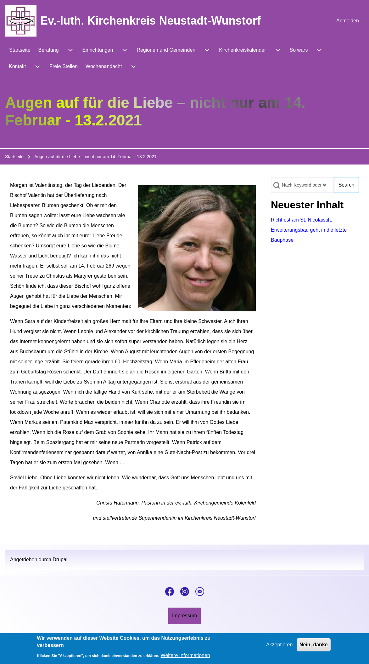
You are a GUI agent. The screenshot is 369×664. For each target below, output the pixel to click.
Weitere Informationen (185, 656)
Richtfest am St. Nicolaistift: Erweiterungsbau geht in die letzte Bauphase (309, 230)
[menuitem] (347, 20)
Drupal (60, 559)
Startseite (14, 156)
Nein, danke (313, 646)
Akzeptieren (279, 646)
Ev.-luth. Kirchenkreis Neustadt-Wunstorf (150, 20)
